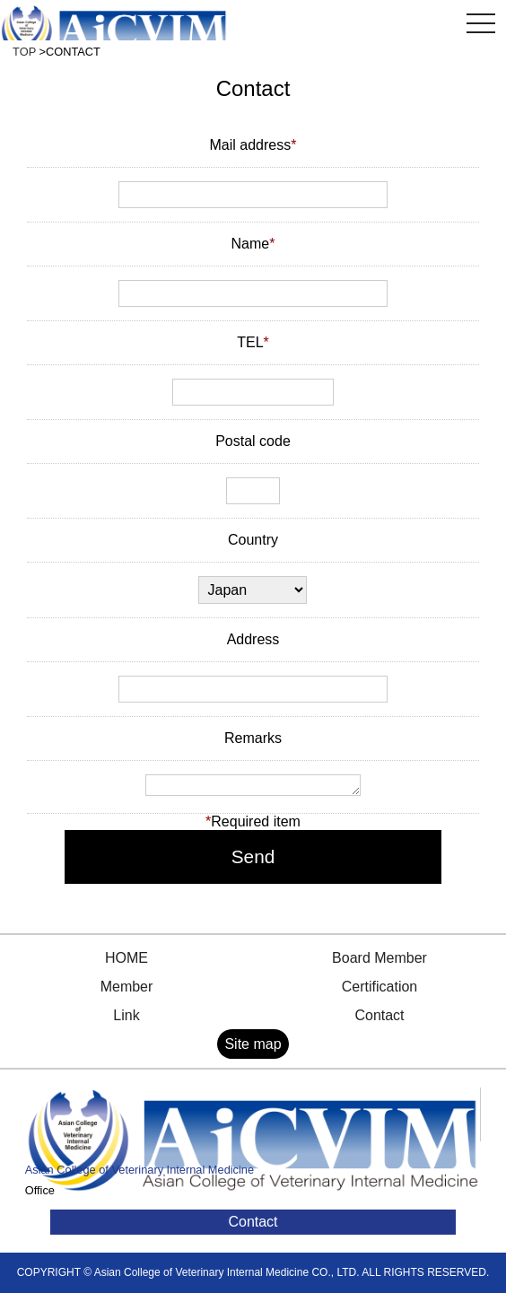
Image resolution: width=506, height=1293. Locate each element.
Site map (252, 1044)
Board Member (379, 957)
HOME (126, 957)
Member (126, 986)
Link (126, 1015)
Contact (379, 1015)
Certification (379, 986)
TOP (24, 51)
